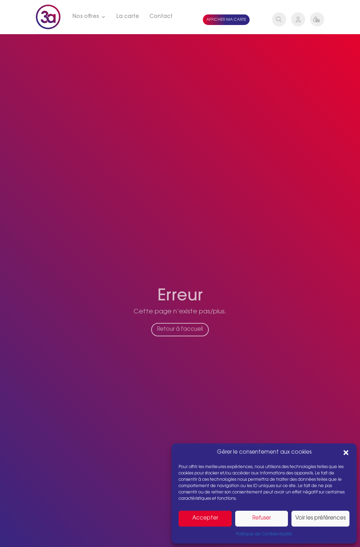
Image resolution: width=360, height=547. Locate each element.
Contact (161, 16)
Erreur (180, 301)
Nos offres (85, 16)
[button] (345, 452)
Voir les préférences (320, 518)
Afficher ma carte (226, 20)
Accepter (205, 518)
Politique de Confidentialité (264, 534)
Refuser (261, 518)
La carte (127, 16)
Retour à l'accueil (180, 334)
